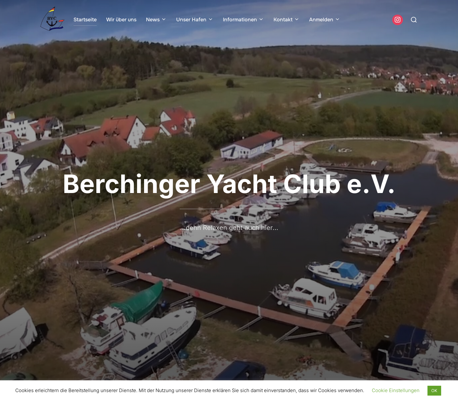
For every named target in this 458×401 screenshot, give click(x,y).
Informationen (243, 19)
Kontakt (287, 19)
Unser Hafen (194, 19)
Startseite (85, 19)
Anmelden (324, 19)
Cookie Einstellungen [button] (396, 390)
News (156, 19)
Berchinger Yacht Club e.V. (229, 183)
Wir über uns (121, 19)
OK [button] (434, 390)
